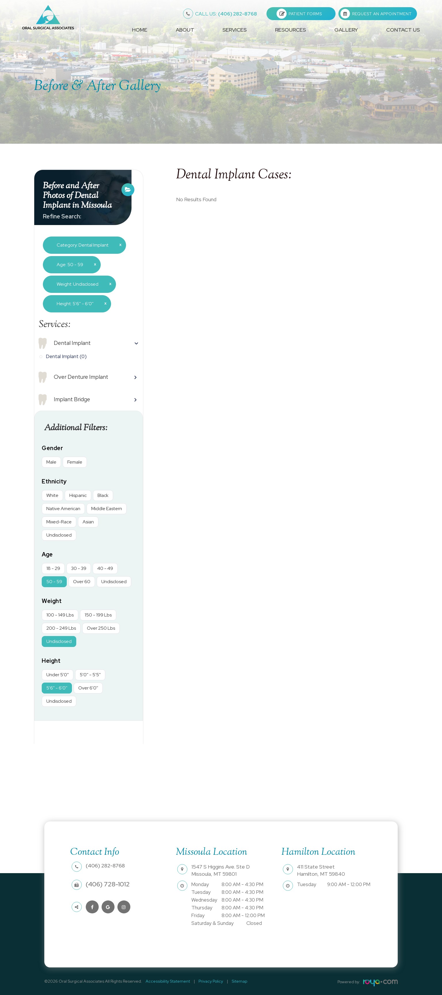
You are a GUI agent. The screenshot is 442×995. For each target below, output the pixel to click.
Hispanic (78, 495)
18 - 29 (53, 568)
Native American (63, 509)
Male (51, 462)
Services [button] (234, 29)
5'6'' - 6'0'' (56, 688)
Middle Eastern (106, 509)
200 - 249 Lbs (61, 628)
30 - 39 (78, 568)
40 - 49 (105, 568)
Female (74, 462)
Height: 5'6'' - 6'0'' (79, 303)
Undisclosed (59, 535)
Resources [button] (290, 29)
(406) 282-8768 (226, 13)
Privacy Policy (207, 981)
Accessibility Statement (166, 981)
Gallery (346, 29)
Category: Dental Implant (87, 245)
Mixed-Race (59, 522)
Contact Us (403, 29)
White (52, 495)
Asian (88, 522)
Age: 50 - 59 (74, 264)
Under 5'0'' (57, 675)
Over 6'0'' (88, 688)
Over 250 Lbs (101, 628)
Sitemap (232, 981)
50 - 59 (54, 582)
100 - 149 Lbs (60, 615)
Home (139, 29)
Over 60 (81, 582)
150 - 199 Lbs (98, 615)
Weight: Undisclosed (82, 284)
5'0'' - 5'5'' (90, 675)
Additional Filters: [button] (78, 428)
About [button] (185, 29)
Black (103, 495)
